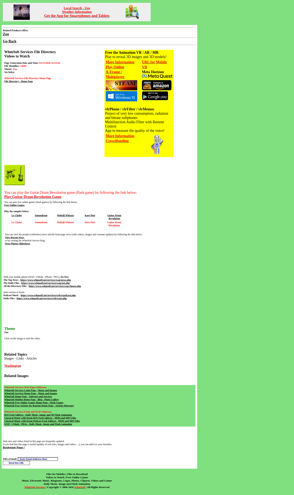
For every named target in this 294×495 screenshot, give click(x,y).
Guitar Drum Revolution (114, 217)
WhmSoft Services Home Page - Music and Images (30, 393)
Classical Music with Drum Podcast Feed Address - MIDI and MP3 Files (42, 421)
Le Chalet (16, 215)
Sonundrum (41, 215)
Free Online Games (14, 205)
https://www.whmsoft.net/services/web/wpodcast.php (48, 295)
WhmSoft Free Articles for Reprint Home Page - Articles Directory (39, 405)
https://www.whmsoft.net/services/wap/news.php (45, 280)
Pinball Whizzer (65, 215)
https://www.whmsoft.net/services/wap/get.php (45, 283)
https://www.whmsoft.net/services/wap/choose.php (55, 286)
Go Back (10, 41)
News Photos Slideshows (17, 243)
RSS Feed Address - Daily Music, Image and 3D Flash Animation (38, 414)
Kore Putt (90, 215)
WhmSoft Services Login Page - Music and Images (30, 390)
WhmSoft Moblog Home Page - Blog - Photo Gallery (31, 399)
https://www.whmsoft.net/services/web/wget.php (42, 298)
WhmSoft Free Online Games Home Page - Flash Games (33, 402)
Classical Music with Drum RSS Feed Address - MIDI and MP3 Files (40, 418)
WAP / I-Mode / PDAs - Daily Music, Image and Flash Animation (38, 424)
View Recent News (14, 237)
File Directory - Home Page (18, 81)
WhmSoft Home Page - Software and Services (28, 396)
